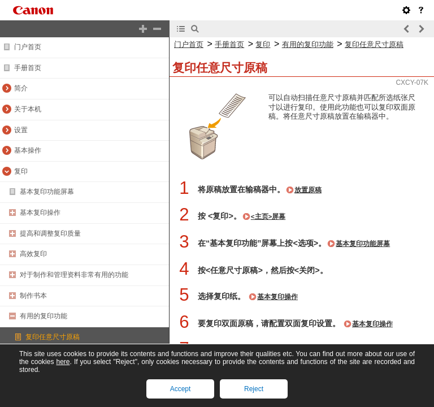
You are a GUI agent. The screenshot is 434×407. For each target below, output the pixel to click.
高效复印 (33, 254)
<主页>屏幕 (268, 216)
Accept (180, 389)
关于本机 (27, 109)
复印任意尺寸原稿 (52, 337)
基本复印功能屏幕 (47, 192)
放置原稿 (308, 190)
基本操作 (27, 150)
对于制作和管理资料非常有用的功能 (74, 275)
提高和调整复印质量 (50, 233)
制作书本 (33, 296)
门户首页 (27, 47)
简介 (21, 88)
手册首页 (27, 68)
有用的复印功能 (43, 316)
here (63, 362)
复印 (21, 171)
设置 (21, 130)
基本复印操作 (40, 213)
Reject (253, 389)
